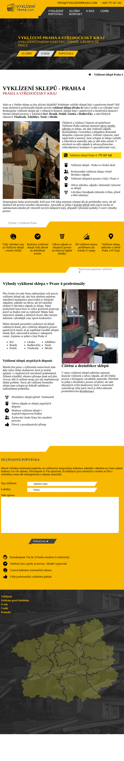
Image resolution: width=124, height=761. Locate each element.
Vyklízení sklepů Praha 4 (108, 74)
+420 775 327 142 (111, 2)
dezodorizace (86, 391)
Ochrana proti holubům (15, 600)
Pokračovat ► (41, 541)
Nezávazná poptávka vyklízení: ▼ (95, 271)
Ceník (104, 11)
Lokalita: (6, 489)
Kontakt (75, 14)
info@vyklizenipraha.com (77, 2)
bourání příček (82, 204)
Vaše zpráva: (8, 495)
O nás (90, 11)
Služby (74, 11)
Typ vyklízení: (9, 483)
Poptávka (55, 14)
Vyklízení (55, 11)
